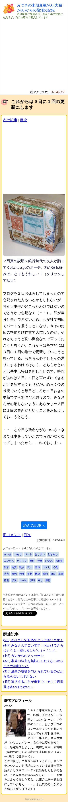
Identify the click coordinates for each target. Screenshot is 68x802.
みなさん (9, 560)
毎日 (53, 573)
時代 (14, 573)
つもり (18, 554)
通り (40, 580)
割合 (21, 567)
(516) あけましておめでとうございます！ (33, 640)
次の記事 (10, 120)
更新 (29, 573)
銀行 (47, 580)
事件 (32, 560)
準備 (60, 573)
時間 (21, 573)
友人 (29, 567)
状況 (14, 580)
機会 (37, 573)
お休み (49, 560)
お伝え (59, 560)
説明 (32, 580)
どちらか (53, 554)
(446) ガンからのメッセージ (23, 655)
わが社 (23, 580)
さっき (7, 554)
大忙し (46, 567)
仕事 (39, 560)
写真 (14, 567)
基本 (37, 567)
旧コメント (12, 535)
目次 (23, 120)
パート (28, 554)
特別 (6, 580)
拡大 (6, 573)
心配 (55, 567)
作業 (6, 567)
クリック (22, 560)
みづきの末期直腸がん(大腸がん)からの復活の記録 (39, 7)
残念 (45, 573)
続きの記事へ (34, 525)
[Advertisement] (34, 53)
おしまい (40, 554)
